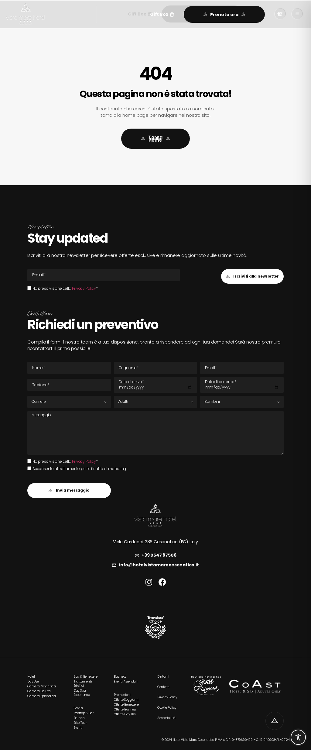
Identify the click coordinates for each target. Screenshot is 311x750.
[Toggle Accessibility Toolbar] (298, 737)
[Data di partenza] (242, 385)
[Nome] (69, 368)
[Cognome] (155, 368)
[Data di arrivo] (155, 385)
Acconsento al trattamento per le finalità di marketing (79, 468)
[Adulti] (155, 402)
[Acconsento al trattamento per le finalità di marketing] (29, 468)
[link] (25, 14)
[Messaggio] (155, 433)
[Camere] (69, 402)
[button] (162, 14)
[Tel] (69, 385)
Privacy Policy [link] (84, 288)
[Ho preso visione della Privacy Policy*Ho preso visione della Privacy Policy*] (29, 288)
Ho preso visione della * (64, 288)
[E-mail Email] (103, 275)
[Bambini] (242, 402)
